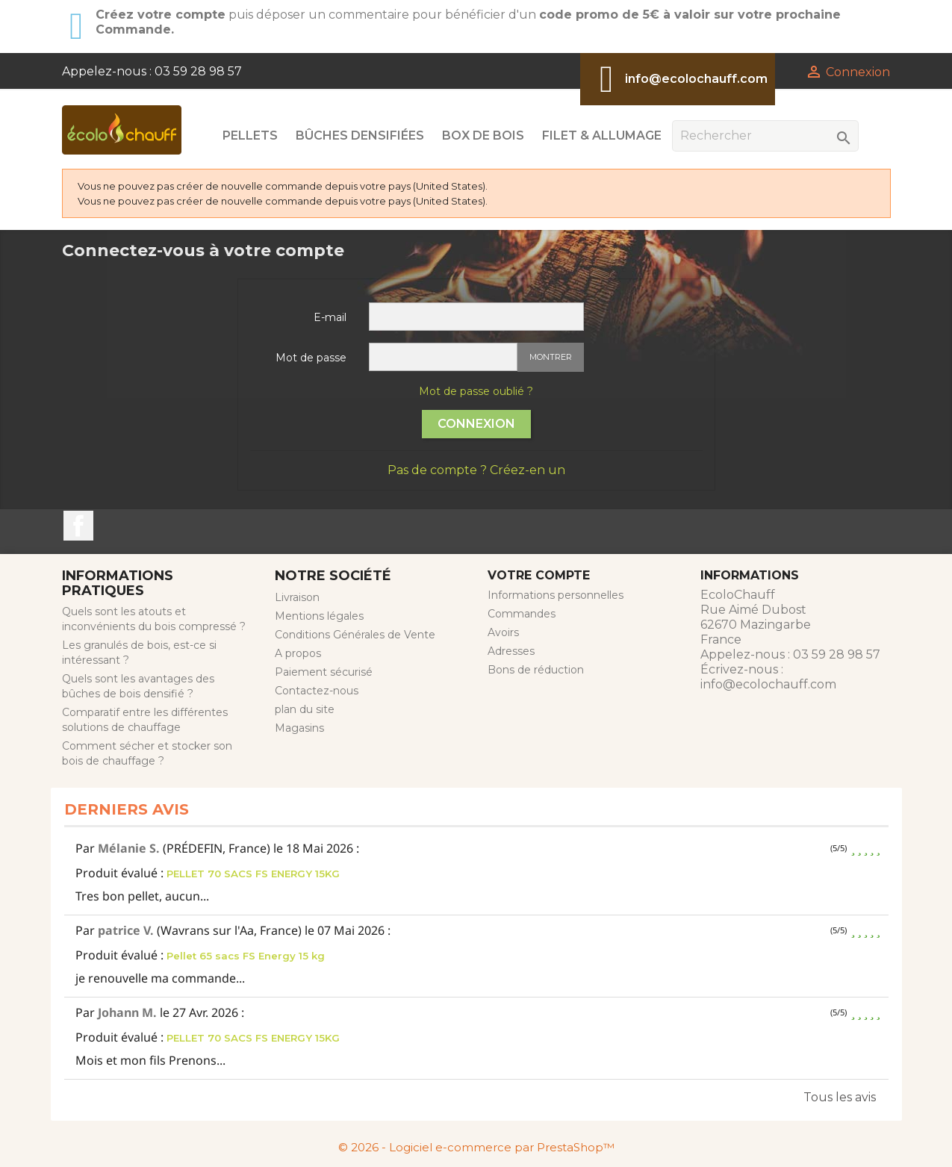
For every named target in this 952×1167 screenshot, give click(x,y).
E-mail (330, 317)
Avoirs (503, 632)
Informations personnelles (555, 595)
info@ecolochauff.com (696, 79)
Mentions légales (319, 616)
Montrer (550, 357)
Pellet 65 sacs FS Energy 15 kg (246, 956)
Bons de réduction (536, 669)
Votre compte (539, 575)
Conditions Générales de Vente (355, 634)
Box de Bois (483, 135)
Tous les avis (839, 1097)
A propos (298, 653)
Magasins (299, 728)
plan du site (305, 709)
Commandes (522, 613)
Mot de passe (311, 357)
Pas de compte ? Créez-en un (476, 470)
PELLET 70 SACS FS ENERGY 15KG (253, 874)
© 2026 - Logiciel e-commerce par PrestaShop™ (476, 1147)
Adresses (511, 651)
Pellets (250, 135)
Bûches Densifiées (360, 135)
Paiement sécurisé (324, 672)
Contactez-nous (316, 690)
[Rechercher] (765, 136)
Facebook (78, 526)
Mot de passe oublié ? (476, 391)
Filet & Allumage (602, 135)
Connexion (476, 424)
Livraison (297, 597)
